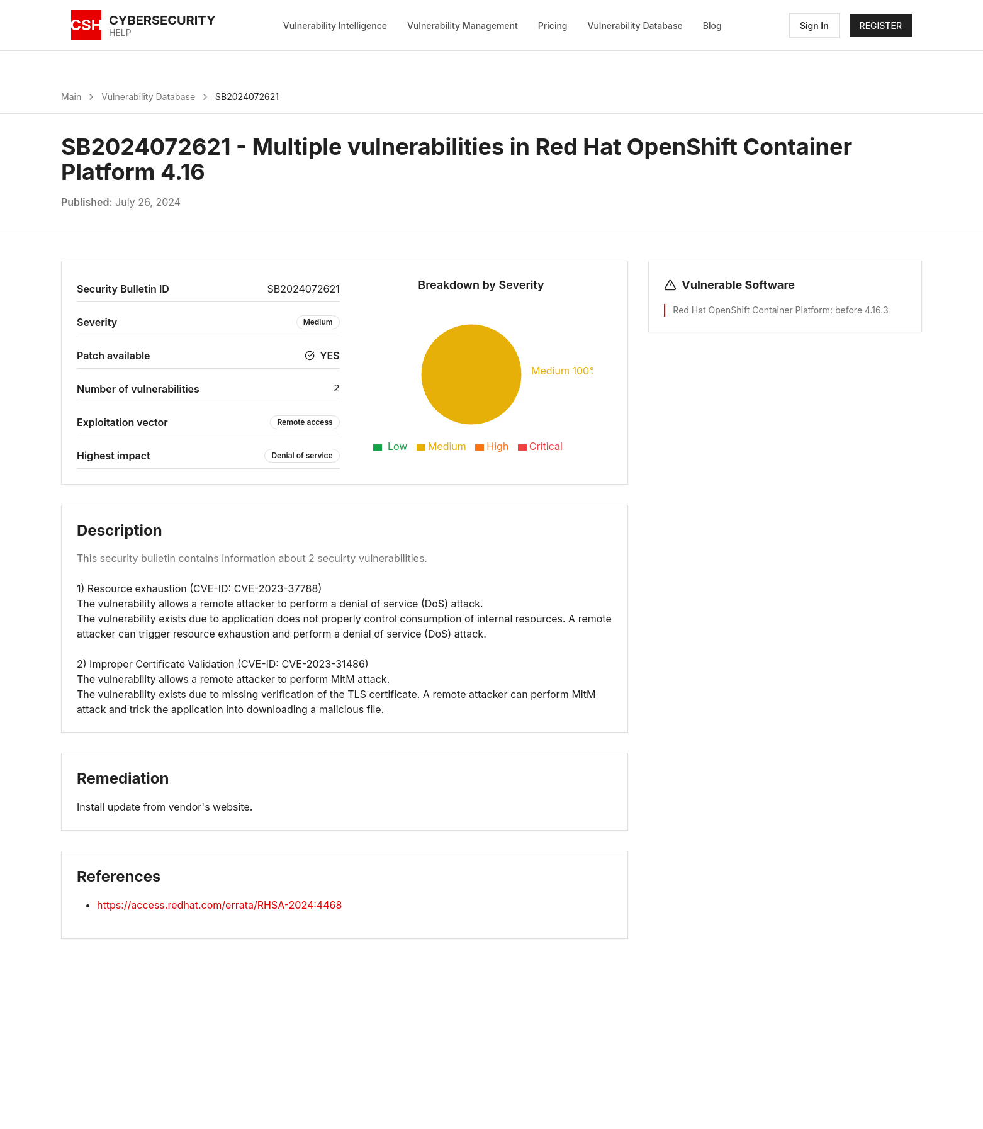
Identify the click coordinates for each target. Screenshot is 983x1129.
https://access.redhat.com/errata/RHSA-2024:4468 (219, 905)
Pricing (553, 25)
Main (71, 96)
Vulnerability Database (635, 25)
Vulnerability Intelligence (335, 25)
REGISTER (881, 25)
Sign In (814, 25)
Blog (712, 25)
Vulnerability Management (462, 25)
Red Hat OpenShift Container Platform (751, 310)
